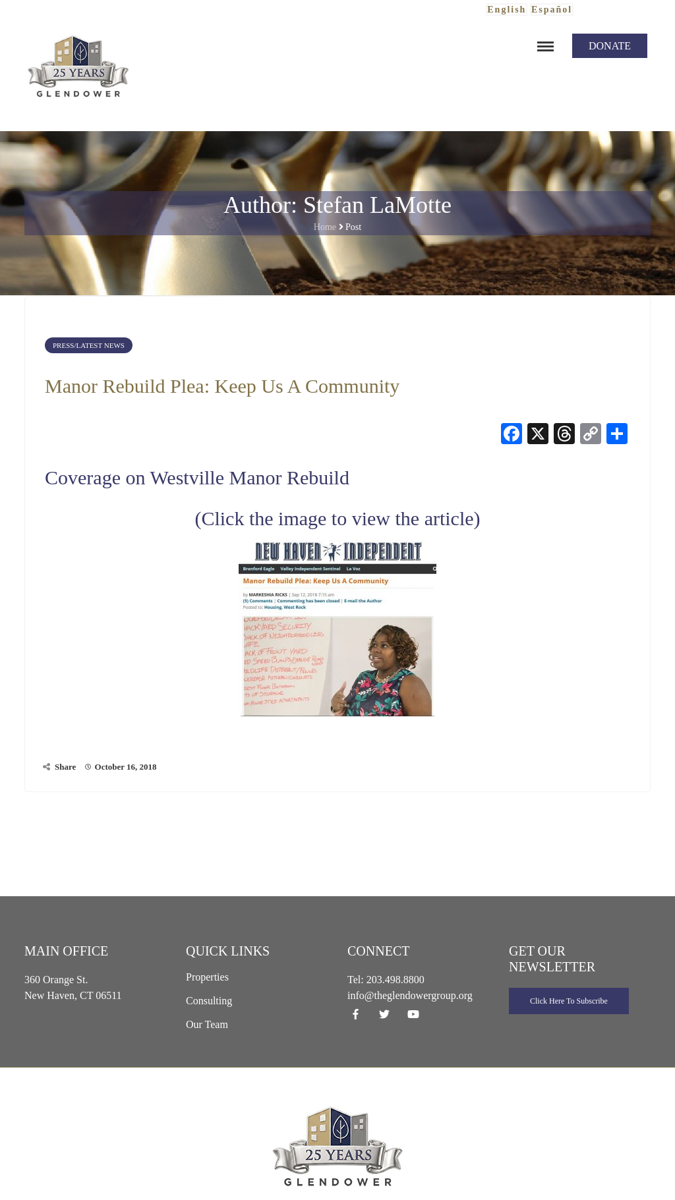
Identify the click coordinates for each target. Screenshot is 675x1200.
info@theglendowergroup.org (410, 995)
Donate (610, 45)
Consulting (209, 1000)
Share (65, 767)
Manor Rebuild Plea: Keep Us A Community (222, 386)
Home (325, 227)
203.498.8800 (396, 979)
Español (551, 9)
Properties (207, 977)
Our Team (207, 1024)
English (506, 9)
